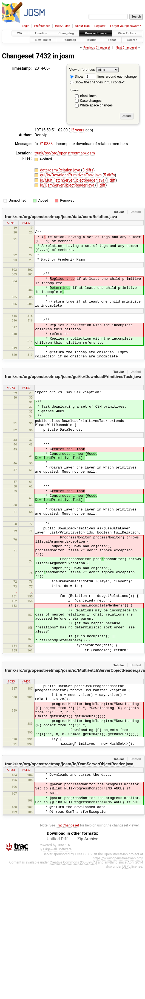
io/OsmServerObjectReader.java (67, 185)
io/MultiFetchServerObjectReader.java (72, 180)
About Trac (82, 26)
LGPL (126, 866)
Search (132, 39)
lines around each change (111, 76)
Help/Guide (62, 26)
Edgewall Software (57, 849)
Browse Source (96, 33)
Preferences (42, 26)
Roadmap (69, 39)
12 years (77, 130)
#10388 (46, 144)
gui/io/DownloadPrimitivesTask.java (71, 175)
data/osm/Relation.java (60, 170)
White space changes (96, 105)
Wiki (20, 33)
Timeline (41, 33)
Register (99, 26)
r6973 (11, 388)
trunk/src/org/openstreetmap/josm (65, 153)
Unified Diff (57, 838)
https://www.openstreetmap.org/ (118, 858)
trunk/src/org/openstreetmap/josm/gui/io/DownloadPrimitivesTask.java (73, 376)
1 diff (111, 180)
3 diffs (88, 170)
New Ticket (43, 39)
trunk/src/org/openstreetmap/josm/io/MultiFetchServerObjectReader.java (75, 670)
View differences (82, 69)
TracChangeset (67, 825)
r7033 (11, 681)
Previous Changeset (96, 47)
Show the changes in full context (97, 82)
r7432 (26, 223)
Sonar (112, 39)
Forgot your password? (125, 26)
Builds (91, 39)
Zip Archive (87, 838)
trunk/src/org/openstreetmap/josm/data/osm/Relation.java (61, 216)
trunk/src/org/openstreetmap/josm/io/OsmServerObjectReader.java (69, 763)
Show (76, 76)
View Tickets (127, 33)
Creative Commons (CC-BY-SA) (73, 862)
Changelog (66, 33)
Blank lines (88, 96)
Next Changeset (126, 47)
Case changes (91, 100)
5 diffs (109, 175)
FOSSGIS (82, 854)
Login (25, 26)
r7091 (11, 223)
